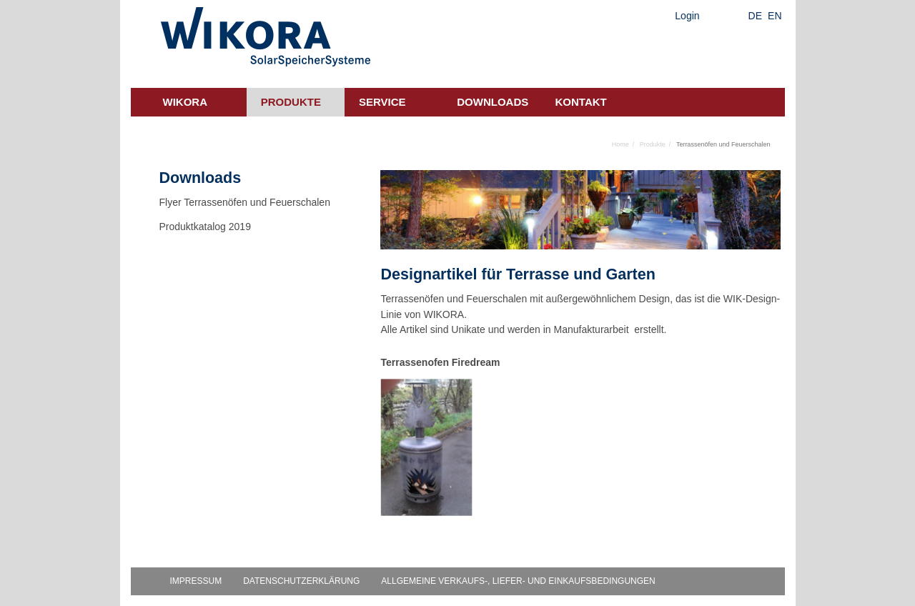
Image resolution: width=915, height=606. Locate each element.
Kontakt (581, 102)
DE (755, 15)
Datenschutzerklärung (301, 581)
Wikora (185, 102)
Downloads (492, 102)
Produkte (291, 102)
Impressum (196, 581)
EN (774, 15)
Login (687, 15)
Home (620, 144)
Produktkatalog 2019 (205, 226)
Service (382, 102)
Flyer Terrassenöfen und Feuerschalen (244, 202)
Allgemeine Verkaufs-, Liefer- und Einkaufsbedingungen (518, 581)
